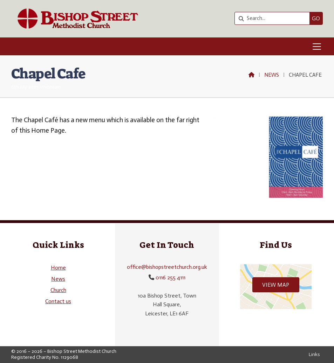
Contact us (58, 301)
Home (58, 267)
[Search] (273, 18)
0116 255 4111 (170, 277)
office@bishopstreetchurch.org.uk (167, 267)
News (271, 75)
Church (58, 290)
